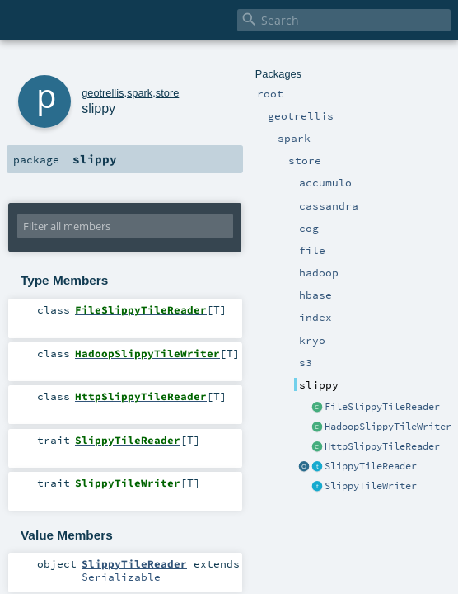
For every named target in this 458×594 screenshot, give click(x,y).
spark (139, 93)
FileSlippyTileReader (382, 406)
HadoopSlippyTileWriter (388, 426)
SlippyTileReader (371, 466)
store (167, 93)
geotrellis (103, 93)
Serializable (121, 576)
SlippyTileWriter (371, 486)
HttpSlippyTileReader (382, 446)
